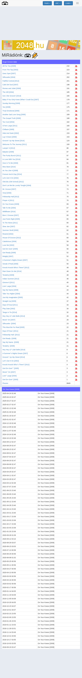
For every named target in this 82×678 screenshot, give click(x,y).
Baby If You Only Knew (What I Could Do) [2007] (21, 100)
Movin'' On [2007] (9, 372)
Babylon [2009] (8, 152)
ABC (57, 3)
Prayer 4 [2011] (8, 200)
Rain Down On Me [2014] (12, 271)
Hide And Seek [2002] (11, 133)
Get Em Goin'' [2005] (10, 379)
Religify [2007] (8, 256)
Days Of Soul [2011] (10, 305)
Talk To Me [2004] (9, 208)
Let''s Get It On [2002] (11, 361)
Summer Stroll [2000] (10, 230)
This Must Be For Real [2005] (13, 327)
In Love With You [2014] (11, 159)
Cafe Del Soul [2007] (10, 85)
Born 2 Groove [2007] (11, 215)
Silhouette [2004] (9, 77)
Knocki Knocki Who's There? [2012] (16, 268)
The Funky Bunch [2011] (12, 156)
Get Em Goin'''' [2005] (11, 368)
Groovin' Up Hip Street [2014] (13, 141)
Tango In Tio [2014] (10, 312)
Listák (68, 3)
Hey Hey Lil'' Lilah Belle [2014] (14, 350)
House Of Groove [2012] (12, 238)
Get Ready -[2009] (9, 338)
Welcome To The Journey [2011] (15, 144)
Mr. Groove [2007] (9, 189)
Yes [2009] (6, 107)
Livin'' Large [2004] (10, 376)
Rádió (47, 3)
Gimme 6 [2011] (9, 282)
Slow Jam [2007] (9, 226)
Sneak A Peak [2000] (10, 264)
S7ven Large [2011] (10, 126)
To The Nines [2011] (10, 223)
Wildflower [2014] (9, 212)
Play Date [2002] (9, 309)
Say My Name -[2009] (11, 342)
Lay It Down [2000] (10, 137)
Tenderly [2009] (8, 275)
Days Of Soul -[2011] (10, 331)
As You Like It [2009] (10, 170)
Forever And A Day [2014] (12, 174)
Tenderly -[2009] (9, 346)
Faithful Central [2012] (11, 81)
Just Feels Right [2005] (11, 219)
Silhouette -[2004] (9, 323)
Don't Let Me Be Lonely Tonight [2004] (17, 185)
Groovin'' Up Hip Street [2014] (14, 357)
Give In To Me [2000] (10, 163)
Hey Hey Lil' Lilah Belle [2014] (14, 316)
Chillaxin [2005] (8, 129)
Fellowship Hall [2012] (11, 197)
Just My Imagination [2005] (13, 297)
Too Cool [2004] (8, 122)
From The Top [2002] (10, 70)
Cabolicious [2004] (9, 241)
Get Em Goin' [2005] (10, 249)
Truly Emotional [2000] (11, 111)
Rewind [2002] (8, 234)
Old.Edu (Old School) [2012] (13, 182)
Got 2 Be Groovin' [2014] (12, 96)
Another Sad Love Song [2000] (14, 114)
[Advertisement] (41, 23)
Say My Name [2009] (10, 290)
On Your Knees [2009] (11, 204)
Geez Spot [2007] (9, 73)
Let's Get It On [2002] (11, 178)
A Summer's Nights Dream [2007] (15, 260)
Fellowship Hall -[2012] (11, 335)
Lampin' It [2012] (9, 148)
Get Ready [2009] (9, 253)
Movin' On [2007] (9, 320)
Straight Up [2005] (9, 301)
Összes (5, 383)
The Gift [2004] (8, 92)
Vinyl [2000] (7, 193)
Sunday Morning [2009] (11, 103)
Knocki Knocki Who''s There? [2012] (16, 365)
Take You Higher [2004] (11, 294)
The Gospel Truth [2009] (12, 118)
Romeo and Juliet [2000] (12, 88)
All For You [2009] (9, 66)
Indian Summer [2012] (11, 279)
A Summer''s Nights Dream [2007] (15, 353)
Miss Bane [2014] (9, 167)
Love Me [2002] (8, 245)
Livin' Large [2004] (9, 286)
